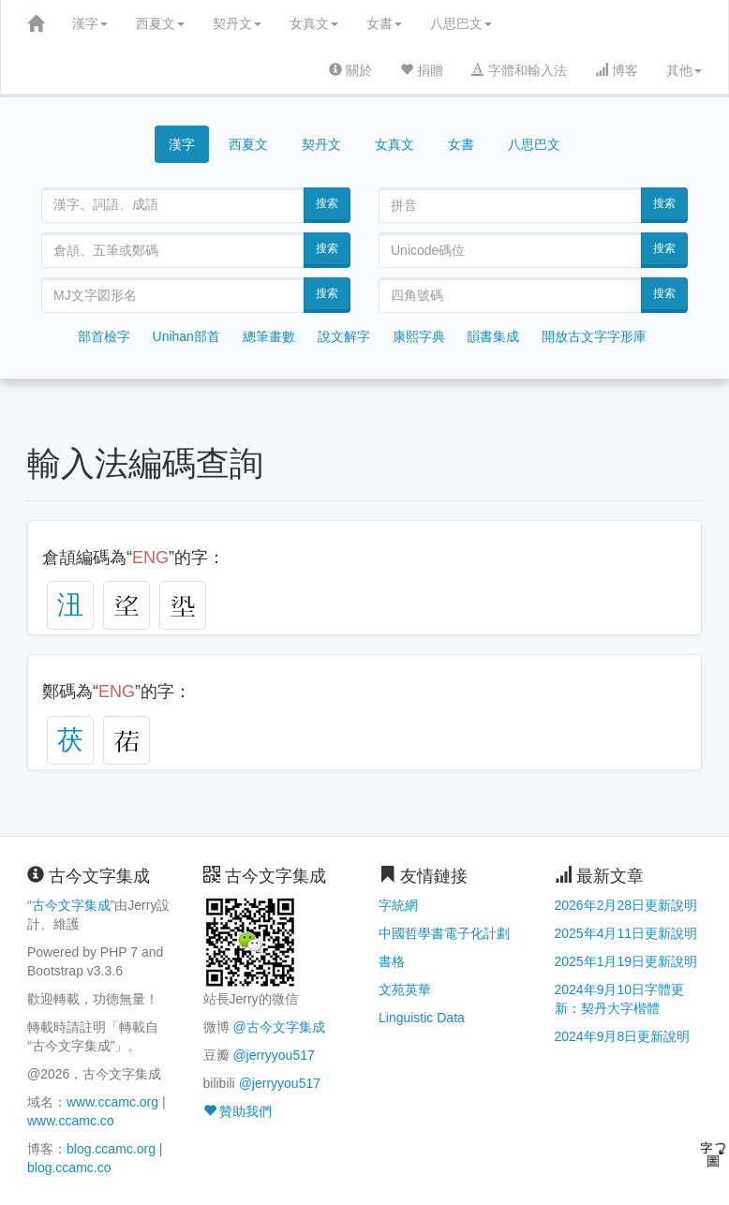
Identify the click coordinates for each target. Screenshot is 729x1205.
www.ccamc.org (112, 1101)
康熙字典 (419, 336)
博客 (616, 70)
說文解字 (344, 336)
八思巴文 (461, 23)
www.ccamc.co (70, 1120)
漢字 (90, 23)
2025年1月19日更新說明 (626, 961)
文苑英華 (405, 989)
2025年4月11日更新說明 (626, 933)
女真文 (314, 23)
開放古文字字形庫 (594, 336)
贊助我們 (238, 1111)
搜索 (327, 203)
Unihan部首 (186, 336)
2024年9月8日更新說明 (623, 1036)
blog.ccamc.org (111, 1148)
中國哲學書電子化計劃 (444, 933)
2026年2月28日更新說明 (626, 905)
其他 (684, 70)
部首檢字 (104, 336)
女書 (384, 23)
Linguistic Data (422, 1017)
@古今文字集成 (278, 1026)
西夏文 (160, 23)
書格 (392, 961)
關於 (350, 70)
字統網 (398, 905)
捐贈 (421, 70)
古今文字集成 (71, 905)
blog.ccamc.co (69, 1167)
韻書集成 (493, 336)
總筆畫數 (269, 336)
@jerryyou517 (273, 1055)
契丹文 (237, 23)
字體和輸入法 (519, 70)
